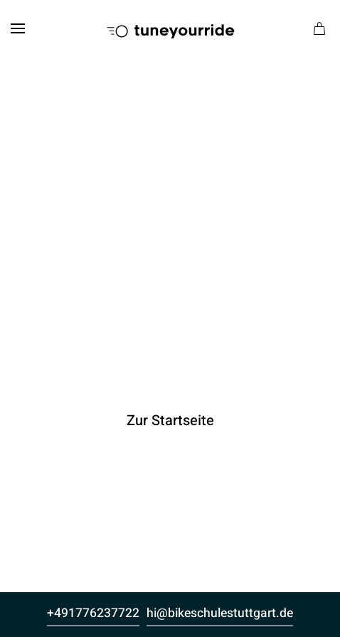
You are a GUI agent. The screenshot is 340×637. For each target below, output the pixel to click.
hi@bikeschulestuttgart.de (220, 613)
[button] (18, 28)
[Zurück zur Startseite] (170, 28)
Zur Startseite (170, 420)
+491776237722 (93, 613)
